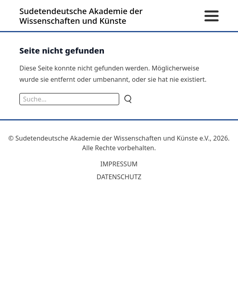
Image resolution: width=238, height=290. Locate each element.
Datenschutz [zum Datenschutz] (119, 176)
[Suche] (127, 99)
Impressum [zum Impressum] (118, 164)
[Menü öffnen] (211, 16)
